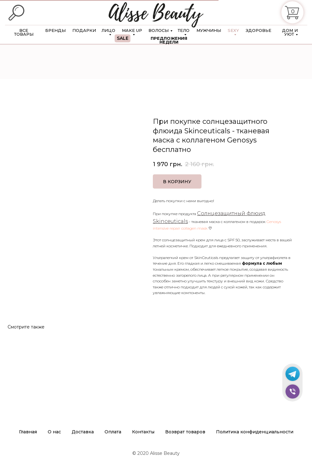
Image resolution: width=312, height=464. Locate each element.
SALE (123, 38)
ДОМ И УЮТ (290, 32)
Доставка (83, 432)
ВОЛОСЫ (158, 30)
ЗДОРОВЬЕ (258, 30)
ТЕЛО (183, 30)
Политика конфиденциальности (254, 432)
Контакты (143, 432)
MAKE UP (132, 30)
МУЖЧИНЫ (208, 30)
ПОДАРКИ (84, 30)
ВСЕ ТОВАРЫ (23, 32)
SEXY (233, 30)
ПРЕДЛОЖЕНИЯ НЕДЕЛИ (169, 40)
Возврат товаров (185, 432)
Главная (28, 432)
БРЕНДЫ (55, 30)
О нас (54, 432)
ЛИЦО (108, 30)
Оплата (113, 432)
